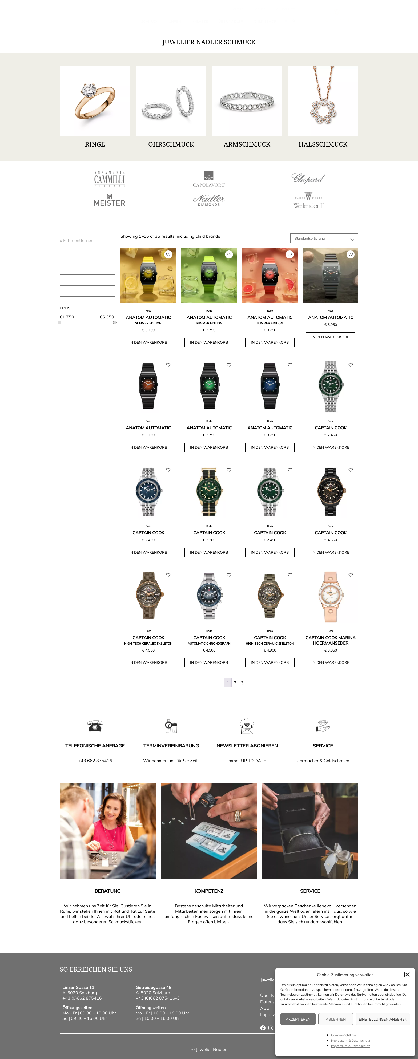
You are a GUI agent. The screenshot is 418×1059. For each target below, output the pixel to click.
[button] (407, 974)
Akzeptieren (298, 1019)
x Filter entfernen (76, 240)
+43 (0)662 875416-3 (158, 998)
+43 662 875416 (95, 760)
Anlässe (200, 21)
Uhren (175, 21)
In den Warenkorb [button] (148, 342)
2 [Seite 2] (235, 682)
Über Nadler (231, 21)
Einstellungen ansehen (383, 1019)
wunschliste (285, 9)
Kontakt (237, 9)
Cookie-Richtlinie (343, 1035)
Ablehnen (336, 1019)
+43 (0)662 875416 (82, 998)
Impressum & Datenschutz (350, 1040)
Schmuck (149, 21)
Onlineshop (265, 21)
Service (259, 9)
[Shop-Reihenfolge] (324, 238)
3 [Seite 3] (242, 682)
